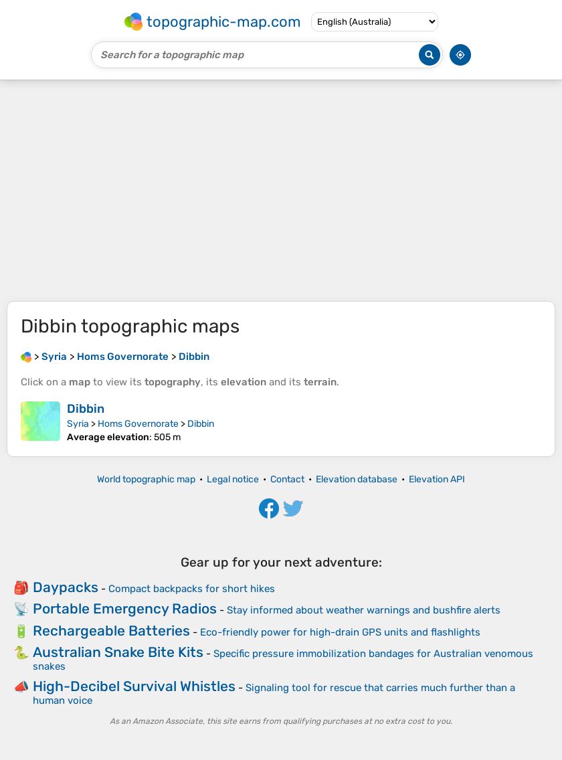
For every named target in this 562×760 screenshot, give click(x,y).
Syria (78, 424)
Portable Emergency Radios (125, 608)
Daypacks (65, 587)
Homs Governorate (138, 424)
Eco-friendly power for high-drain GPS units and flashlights (340, 632)
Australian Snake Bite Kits (118, 652)
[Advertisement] (281, 190)
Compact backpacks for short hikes (191, 589)
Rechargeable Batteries (111, 630)
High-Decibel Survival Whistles (134, 686)
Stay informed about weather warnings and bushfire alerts (363, 610)
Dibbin (85, 408)
